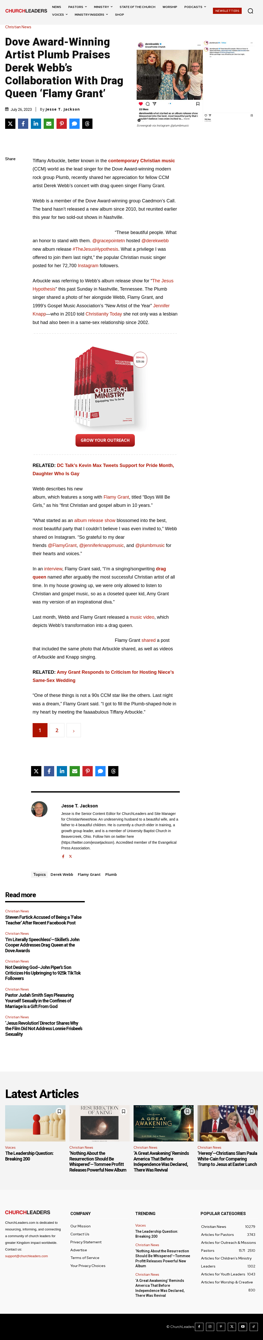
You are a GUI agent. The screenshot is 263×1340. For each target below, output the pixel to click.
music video (142, 617)
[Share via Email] (49, 124)
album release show (94, 520)
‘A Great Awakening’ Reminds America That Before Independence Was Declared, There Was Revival (161, 1161)
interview (53, 568)
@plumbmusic (150, 545)
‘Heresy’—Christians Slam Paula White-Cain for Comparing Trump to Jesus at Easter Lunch (227, 1158)
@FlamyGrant (62, 545)
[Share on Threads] (87, 124)
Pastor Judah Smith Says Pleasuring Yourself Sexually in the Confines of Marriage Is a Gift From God (39, 1000)
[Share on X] (10, 124)
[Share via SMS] (74, 124)
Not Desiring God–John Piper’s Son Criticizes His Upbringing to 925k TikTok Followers (43, 973)
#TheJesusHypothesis (95, 249)
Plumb (111, 874)
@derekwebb (155, 240)
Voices (10, 1147)
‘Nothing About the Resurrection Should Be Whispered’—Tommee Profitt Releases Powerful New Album (97, 1161)
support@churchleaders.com (26, 1256)
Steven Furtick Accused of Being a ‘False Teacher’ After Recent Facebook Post (43, 919)
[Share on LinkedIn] (36, 124)
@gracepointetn (109, 240)
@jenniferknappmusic (101, 545)
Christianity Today (104, 314)
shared (149, 640)
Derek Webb (62, 874)
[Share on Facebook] (23, 124)
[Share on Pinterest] (62, 124)
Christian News (19, 27)
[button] (250, 10)
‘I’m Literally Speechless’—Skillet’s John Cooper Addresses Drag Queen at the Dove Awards (42, 945)
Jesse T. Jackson (62, 109)
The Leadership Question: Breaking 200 (29, 1156)
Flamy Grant (116, 497)
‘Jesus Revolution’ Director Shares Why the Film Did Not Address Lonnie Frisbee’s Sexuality (43, 1028)
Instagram (88, 265)
